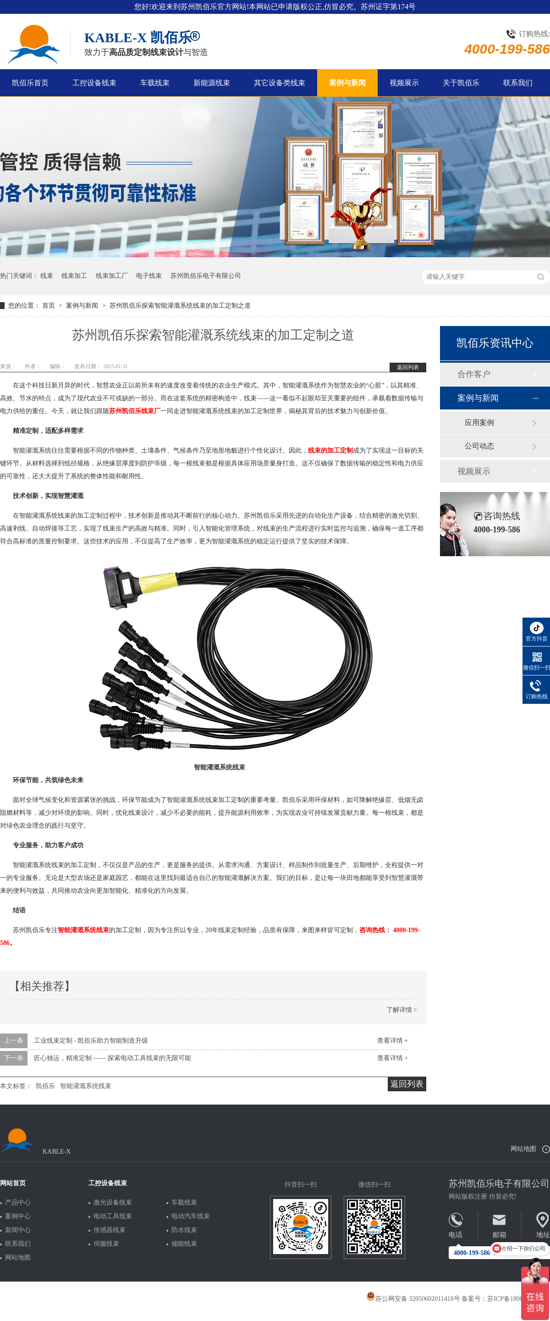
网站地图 (523, 1148)
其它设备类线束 (279, 83)
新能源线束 (211, 83)
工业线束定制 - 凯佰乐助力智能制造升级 (91, 1040)
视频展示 (404, 83)
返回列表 (408, 367)
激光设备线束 (113, 1202)
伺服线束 (106, 1244)
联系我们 (518, 83)
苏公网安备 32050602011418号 (413, 1298)
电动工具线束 (113, 1216)
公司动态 (479, 446)
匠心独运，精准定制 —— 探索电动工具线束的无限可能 (112, 1058)
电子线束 (149, 275)
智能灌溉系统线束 (85, 1086)
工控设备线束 (94, 83)
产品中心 (18, 1202)
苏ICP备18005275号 (514, 1298)
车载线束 (155, 83)
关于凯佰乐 (461, 83)
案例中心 (18, 1216)
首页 (49, 305)
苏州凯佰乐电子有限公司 (205, 275)
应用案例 (479, 422)
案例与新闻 (347, 83)
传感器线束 (110, 1230)
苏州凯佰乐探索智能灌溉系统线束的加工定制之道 (180, 305)
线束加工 (74, 275)
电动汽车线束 (190, 1216)
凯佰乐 (45, 1086)
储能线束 (184, 1244)
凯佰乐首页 (30, 83)
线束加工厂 (112, 275)
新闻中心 (18, 1230)
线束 (46, 275)
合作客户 (473, 374)
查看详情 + (392, 1040)
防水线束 (184, 1230)
